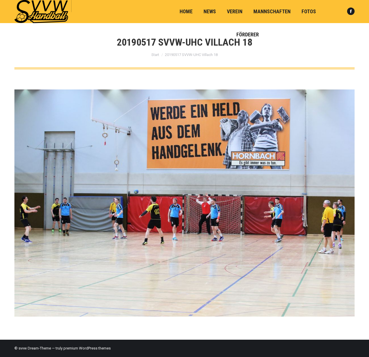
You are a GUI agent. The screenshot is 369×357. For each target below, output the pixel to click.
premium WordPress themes (87, 348)
